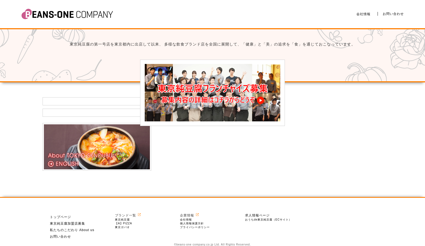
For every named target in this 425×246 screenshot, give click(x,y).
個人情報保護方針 (192, 223)
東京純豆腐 (122, 219)
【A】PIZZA (123, 223)
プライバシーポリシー (195, 227)
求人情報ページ (257, 215)
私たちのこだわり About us (72, 230)
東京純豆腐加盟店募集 (67, 223)
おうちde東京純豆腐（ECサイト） (268, 219)
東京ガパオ (122, 227)
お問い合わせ (393, 14)
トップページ (60, 217)
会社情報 (363, 14)
